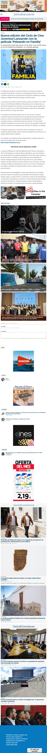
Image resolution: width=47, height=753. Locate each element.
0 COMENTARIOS (9, 581)
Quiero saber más (11, 744)
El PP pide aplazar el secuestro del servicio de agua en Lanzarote (21, 289)
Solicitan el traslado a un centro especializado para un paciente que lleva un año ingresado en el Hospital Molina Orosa (22, 260)
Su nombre (3, 326)
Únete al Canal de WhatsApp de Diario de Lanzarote (27, 19)
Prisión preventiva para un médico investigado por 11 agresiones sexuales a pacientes (22, 700)
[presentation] (11, 343)
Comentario (4, 331)
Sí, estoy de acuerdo (34, 750)
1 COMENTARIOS (14, 543)
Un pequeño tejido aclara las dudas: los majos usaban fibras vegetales (21, 579)
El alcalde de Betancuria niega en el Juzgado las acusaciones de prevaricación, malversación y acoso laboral (22, 540)
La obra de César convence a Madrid (13, 231)
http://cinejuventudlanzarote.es (11, 142)
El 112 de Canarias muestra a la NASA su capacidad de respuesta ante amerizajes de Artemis (22, 662)
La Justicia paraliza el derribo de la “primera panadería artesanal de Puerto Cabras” (23, 619)
